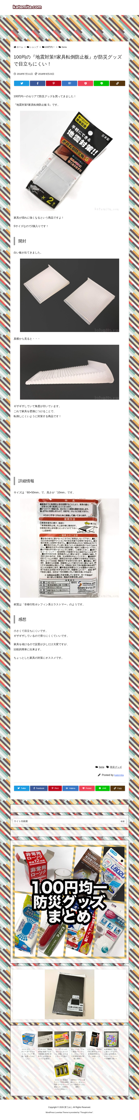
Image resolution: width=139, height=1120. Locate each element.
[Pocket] (85, 83)
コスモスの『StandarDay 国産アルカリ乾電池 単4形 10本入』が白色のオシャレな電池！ (45, 1053)
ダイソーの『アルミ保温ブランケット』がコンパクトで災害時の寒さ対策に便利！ (77, 1053)
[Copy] (117, 83)
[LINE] (101, 83)
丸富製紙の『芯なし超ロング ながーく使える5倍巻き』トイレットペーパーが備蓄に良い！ (111, 1053)
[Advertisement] (69, 26)
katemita (119, 775)
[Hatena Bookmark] (69, 83)
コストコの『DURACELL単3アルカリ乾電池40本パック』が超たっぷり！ (94, 1053)
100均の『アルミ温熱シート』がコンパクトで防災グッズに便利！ (77, 1083)
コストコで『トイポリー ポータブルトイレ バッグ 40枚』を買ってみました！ (28, 1053)
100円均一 (50, 47)
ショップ (34, 47)
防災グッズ (116, 767)
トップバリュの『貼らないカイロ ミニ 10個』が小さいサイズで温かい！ (61, 1053)
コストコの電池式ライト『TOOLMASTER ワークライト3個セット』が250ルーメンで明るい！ (61, 1084)
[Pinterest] (53, 83)
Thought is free (86, 1112)
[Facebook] (37, 83)
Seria (64, 47)
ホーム (20, 47)
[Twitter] (21, 83)
